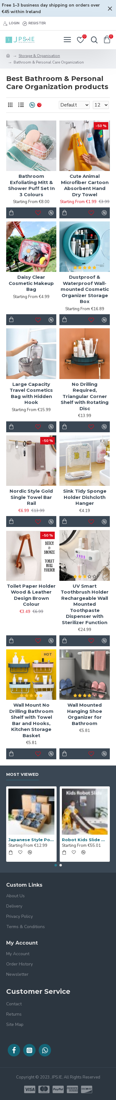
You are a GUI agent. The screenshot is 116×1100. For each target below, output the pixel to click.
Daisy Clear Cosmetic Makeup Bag (31, 283)
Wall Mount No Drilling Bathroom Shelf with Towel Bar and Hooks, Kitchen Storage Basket (31, 720)
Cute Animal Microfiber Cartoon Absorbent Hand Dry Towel (85, 185)
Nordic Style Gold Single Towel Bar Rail (31, 497)
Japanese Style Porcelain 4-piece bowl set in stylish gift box (31, 839)
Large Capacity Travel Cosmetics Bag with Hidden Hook (31, 393)
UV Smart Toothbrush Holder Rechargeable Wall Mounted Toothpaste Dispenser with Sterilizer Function (85, 604)
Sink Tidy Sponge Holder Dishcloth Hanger (84, 497)
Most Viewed (22, 774)
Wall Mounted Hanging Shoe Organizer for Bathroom (84, 714)
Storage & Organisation (39, 55)
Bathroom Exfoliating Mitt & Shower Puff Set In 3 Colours (31, 185)
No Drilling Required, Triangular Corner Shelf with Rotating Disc (85, 396)
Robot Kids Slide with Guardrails (85, 839)
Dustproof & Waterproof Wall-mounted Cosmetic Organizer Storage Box (85, 289)
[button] (55, 865)
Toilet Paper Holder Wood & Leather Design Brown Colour (31, 595)
